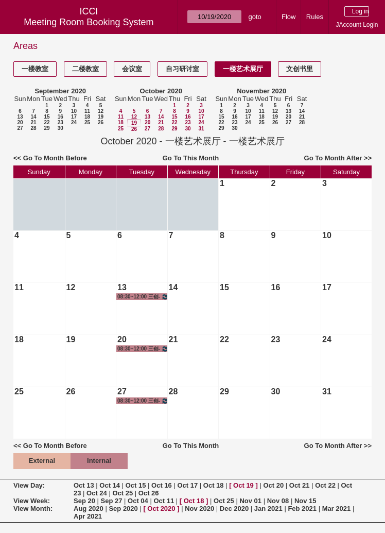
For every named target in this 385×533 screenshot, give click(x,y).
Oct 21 (299, 485)
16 (60, 117)
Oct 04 (138, 501)
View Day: (29, 485)
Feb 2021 (302, 508)
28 (33, 128)
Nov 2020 (199, 508)
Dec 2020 (234, 508)
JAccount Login (357, 24)
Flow (288, 17)
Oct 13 (84, 485)
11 (87, 111)
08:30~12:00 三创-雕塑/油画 (142, 296)
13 (20, 117)
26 (100, 122)
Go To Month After (333, 158)
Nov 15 (305, 501)
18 (87, 117)
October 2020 (161, 91)
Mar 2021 (336, 508)
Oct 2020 (161, 508)
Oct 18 (213, 485)
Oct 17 (187, 485)
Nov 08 (278, 501)
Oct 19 (243, 485)
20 (20, 122)
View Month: (32, 508)
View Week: (31, 501)
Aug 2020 (88, 508)
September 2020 (60, 91)
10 (74, 111)
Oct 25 (122, 493)
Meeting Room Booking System (88, 22)
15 (46, 117)
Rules (314, 17)
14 (33, 117)
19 (100, 117)
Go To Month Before (55, 158)
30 (60, 128)
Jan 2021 (268, 508)
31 (201, 128)
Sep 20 (84, 501)
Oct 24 (96, 493)
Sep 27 (111, 501)
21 (33, 122)
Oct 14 (109, 485)
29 (46, 128)
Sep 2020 (123, 508)
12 (100, 111)
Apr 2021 (88, 516)
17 (74, 117)
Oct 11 (163, 501)
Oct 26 (148, 493)
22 (46, 122)
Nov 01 (250, 501)
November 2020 (261, 91)
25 (87, 122)
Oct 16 (161, 485)
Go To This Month (191, 158)
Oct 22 (325, 485)
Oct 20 (273, 485)
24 (74, 122)
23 (60, 122)
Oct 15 (136, 485)
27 (20, 128)
